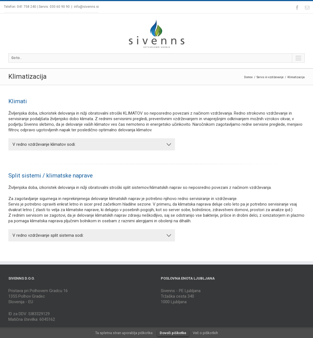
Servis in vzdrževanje (270, 77)
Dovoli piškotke (173, 333)
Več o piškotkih (205, 333)
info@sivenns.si (86, 7)
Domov (248, 77)
